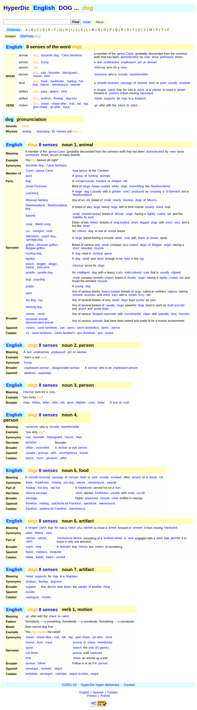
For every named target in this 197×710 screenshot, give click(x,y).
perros (115, 327)
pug (28, 279)
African (119, 213)
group (79, 175)
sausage (126, 83)
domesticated (129, 57)
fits (125, 89)
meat (114, 498)
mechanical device (69, 538)
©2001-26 (69, 685)
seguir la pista (78, 673)
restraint (65, 546)
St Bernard (173, 191)
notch (140, 89)
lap (142, 258)
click (64, 91)
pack (29, 175)
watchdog (43, 131)
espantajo (44, 373)
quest (29, 647)
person (82, 447)
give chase (40, 107)
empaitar (31, 673)
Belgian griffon (35, 248)
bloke (101, 402)
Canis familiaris (72, 55)
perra (71, 327)
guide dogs (101, 308)
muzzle (99, 248)
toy (40, 300)
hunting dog (33, 253)
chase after (59, 103)
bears (67, 586)
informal (99, 67)
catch (111, 89)
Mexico (152, 200)
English (44, 7)
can (62, 327)
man (147, 57)
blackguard (69, 72)
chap (26, 402)
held (127, 258)
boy (115, 402)
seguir (58, 668)
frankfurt (31, 503)
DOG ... (69, 7)
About (99, 22)
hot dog (69, 482)
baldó (39, 557)
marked (101, 181)
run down (32, 652)
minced (142, 83)
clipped (176, 272)
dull (99, 62)
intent (121, 105)
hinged (101, 89)
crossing (155, 191)
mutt (49, 231)
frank (44, 81)
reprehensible (139, 74)
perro (105, 327)
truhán (84, 453)
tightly (151, 213)
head (86, 225)
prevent (114, 93)
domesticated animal (39, 322)
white (115, 186)
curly (119, 272)
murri (39, 458)
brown (155, 238)
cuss (92, 402)
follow (41, 663)
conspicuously (84, 181)
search (77, 647)
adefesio (29, 373)
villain (29, 447)
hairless (128, 200)
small (107, 200)
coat (125, 191)
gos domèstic (86, 332)
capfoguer (32, 597)
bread (153, 477)
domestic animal (36, 319)
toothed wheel (113, 538)
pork (163, 83)
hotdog (71, 81)
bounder (54, 72)
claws (146, 313)
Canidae (103, 170)
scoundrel (42, 447)
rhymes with (67, 131)
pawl (44, 91)
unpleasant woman (36, 367)
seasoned (91, 498)
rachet (42, 538)
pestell (60, 557)
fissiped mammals (104, 313)
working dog (34, 307)
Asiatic (131, 277)
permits (175, 538)
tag (86, 103)
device (51, 586)
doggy (53, 263)
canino (30, 327)
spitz (29, 293)
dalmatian (32, 236)
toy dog (30, 300)
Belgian (157, 244)
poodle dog (45, 272)
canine (30, 313)
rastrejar (61, 673)
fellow (36, 402)
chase (45, 103)
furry (142, 294)
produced (138, 191)
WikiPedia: (30, 36)
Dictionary (13, 29)
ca (27, 332)
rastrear (46, 668)
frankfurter (57, 81)
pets (153, 300)
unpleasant (128, 62)
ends (131, 493)
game (108, 253)
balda (29, 557)
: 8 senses (43, 144)
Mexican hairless (37, 200)
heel (47, 76)
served (136, 477)
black (159, 207)
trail (71, 103)
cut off (140, 493)
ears (177, 222)
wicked (62, 447)
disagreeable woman (66, 367)
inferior (81, 231)
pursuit (102, 663)
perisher (31, 442)
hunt (40, 642)
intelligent (83, 272)
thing (106, 586)
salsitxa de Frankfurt (53, 508)
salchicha (90, 503)
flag (28, 181)
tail (79, 103)
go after (55, 107)
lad (62, 402)
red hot (55, 487)
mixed (112, 231)
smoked (184, 83)
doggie (41, 263)
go (96, 105)
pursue (77, 642)
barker (30, 267)
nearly (117, 200)
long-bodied (121, 222)
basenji (30, 215)
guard (82, 308)
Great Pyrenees (36, 186)
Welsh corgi (43, 224)
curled (161, 213)
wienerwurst (60, 84)
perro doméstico (88, 327)
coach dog (48, 236)
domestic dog (50, 55)
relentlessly (104, 642)
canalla (30, 453)
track (66, 107)
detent (54, 91)
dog (86, 191)
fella (55, 402)
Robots (105, 695)
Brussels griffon (47, 244)
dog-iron (71, 98)
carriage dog (34, 239)
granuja (43, 453)
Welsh (94, 222)
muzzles (89, 294)
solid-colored (133, 272)
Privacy (92, 695)
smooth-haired (91, 213)
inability (78, 217)
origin (129, 213)
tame (100, 258)
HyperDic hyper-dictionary (100, 685)
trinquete (55, 552)
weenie (75, 84)
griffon (30, 244)
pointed (78, 294)
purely (140, 300)
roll (161, 477)
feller (46, 402)
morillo (30, 592)
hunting (93, 175)
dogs (124, 186)
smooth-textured (108, 83)
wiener (44, 84)
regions (172, 291)
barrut (30, 458)
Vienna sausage (36, 493)
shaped (116, 181)
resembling (136, 186)
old (88, 200)
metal (98, 98)
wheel (181, 89)
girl (140, 62)
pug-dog (39, 279)
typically (163, 313)
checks (83, 546)
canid (41, 313)
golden (116, 191)
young (79, 286)
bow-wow (43, 267)
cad (43, 72)
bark (91, 217)
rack (130, 538)
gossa (110, 332)
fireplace (140, 98)
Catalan (112, 692)
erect (169, 222)
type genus (80, 170)
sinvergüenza (68, 453)
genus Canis (125, 53)
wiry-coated (130, 244)
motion (99, 546)
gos (100, 332)
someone (100, 74)
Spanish (98, 692)
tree (28, 658)
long (173, 313)
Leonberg (32, 193)
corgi (29, 224)
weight (82, 586)
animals (105, 175)
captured (96, 652)
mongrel (38, 231)
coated (109, 277)
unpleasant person (125, 367)
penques (52, 458)
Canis (29, 170)
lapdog (30, 258)
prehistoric (167, 57)
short (134, 222)
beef (152, 83)
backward (146, 93)
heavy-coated (101, 186)
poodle (30, 272)
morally (123, 74)
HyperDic (16, 7)
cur (28, 231)
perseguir (32, 668)
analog (26, 131)
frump (45, 62)
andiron (46, 98)
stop (38, 546)
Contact (129, 685)
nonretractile (133, 313)
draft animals (176, 305)
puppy (30, 286)
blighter (81, 402)
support (31, 586)
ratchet (156, 89)
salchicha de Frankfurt (66, 503)
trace (49, 642)
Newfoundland (160, 186)
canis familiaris (47, 327)
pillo (53, 453)
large (86, 186)
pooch (30, 263)
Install (87, 22)
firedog (58, 98)
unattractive (111, 62)
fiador (29, 552)
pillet (64, 458)
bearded (86, 248)
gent (70, 402)
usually (172, 83)
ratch (29, 541)
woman (152, 62)
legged (144, 222)
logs (124, 98)
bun (117, 487)
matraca (41, 552)
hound (37, 76)
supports (109, 98)
